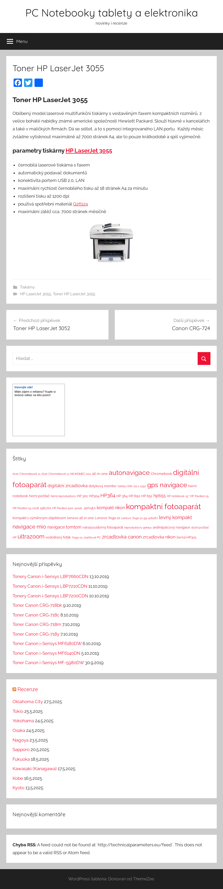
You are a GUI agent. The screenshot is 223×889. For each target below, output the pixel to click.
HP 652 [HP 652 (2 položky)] (146, 496)
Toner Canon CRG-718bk (37, 605)
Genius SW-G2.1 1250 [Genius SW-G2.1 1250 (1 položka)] (132, 486)
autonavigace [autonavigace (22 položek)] (129, 472)
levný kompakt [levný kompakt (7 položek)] (175, 517)
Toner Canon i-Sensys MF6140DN (46, 653)
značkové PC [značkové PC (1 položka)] (92, 537)
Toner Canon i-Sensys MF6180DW (47, 643)
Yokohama (23, 720)
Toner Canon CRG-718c (36, 615)
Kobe (18, 778)
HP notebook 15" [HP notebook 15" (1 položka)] (178, 496)
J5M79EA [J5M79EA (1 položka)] (89, 508)
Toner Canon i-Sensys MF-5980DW (48, 662)
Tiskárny (27, 287)
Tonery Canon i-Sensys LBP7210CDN (50, 586)
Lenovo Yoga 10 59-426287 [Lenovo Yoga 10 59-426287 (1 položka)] (139, 518)
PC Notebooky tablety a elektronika (111, 12)
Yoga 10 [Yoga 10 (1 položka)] (77, 537)
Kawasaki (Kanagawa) (35, 768)
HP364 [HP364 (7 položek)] (107, 495)
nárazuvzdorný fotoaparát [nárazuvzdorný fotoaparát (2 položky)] (103, 527)
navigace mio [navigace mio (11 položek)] (29, 526)
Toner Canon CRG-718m (37, 624)
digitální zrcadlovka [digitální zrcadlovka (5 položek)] (68, 485)
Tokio (18, 711)
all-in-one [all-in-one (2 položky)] (100, 474)
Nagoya (20, 740)
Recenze (28, 689)
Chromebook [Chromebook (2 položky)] (161, 474)
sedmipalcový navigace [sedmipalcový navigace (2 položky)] (171, 527)
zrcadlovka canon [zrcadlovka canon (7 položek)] (122, 537)
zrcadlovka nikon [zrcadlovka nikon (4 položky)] (159, 537)
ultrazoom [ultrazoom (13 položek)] (31, 536)
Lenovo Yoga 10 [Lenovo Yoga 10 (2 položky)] (107, 518)
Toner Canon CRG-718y (36, 634)
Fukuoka (21, 759)
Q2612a (80, 204)
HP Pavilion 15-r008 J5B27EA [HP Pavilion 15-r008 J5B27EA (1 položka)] (32, 508)
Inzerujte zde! (24, 387)
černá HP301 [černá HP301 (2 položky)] (186, 537)
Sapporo (21, 749)
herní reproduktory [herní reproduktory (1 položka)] (63, 496)
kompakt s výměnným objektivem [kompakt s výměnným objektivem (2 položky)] (39, 518)
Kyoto (18, 787)
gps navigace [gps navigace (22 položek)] (167, 485)
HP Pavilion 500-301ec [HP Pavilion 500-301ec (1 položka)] (67, 508)
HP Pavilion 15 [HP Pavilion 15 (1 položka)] (199, 496)
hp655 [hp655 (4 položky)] (159, 495)
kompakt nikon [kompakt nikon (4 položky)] (111, 507)
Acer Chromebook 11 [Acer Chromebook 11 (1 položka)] (27, 473)
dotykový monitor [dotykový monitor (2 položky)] (103, 486)
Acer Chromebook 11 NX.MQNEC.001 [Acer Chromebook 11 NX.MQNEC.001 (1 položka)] (66, 473)
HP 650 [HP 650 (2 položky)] (134, 496)
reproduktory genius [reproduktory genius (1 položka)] (138, 527)
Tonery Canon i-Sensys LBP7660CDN (50, 576)
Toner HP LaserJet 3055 (74, 294)
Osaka (19, 730)
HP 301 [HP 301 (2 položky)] (82, 496)
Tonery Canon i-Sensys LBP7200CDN (50, 595)
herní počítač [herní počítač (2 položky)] (39, 496)
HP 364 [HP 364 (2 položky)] (122, 496)
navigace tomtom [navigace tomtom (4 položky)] (64, 527)
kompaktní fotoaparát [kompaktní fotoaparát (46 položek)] (163, 506)
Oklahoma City (28, 701)
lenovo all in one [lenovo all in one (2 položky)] (80, 518)
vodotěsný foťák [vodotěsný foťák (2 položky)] (58, 537)
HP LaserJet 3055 (89, 150)
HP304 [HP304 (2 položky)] (94, 496)
